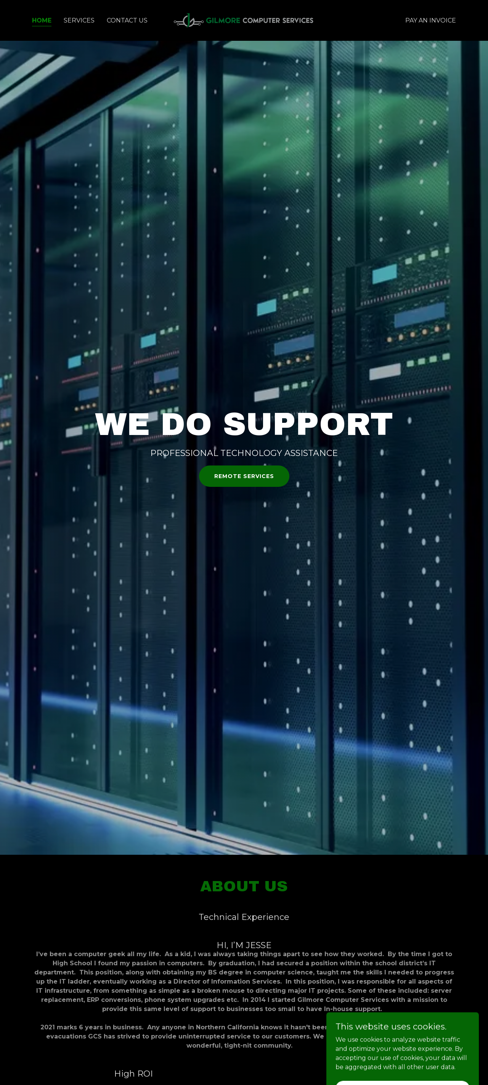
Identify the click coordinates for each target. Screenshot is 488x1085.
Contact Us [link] (127, 20)
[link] (244, 20)
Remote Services (244, 476)
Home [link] (41, 20)
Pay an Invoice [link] (430, 20)
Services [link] (79, 20)
